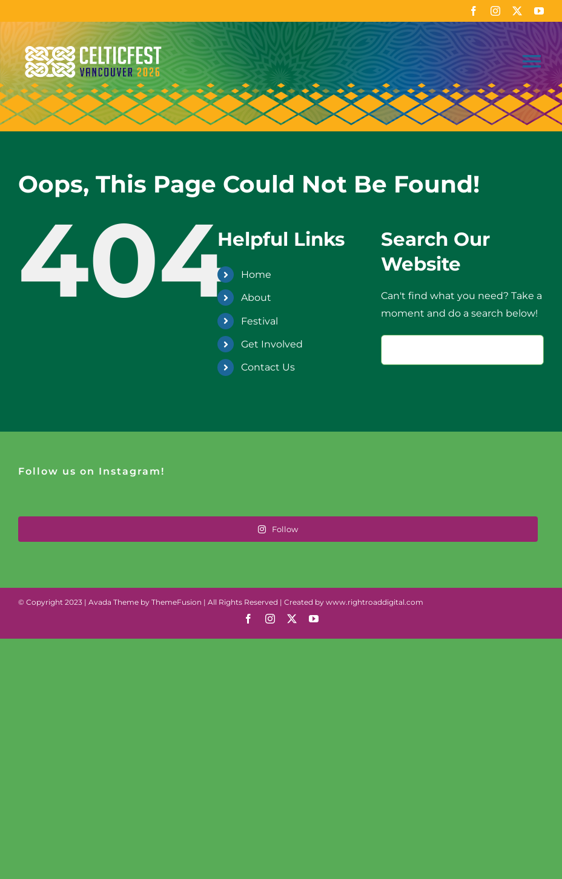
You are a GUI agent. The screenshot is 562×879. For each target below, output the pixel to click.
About (256, 297)
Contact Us (268, 367)
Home (256, 274)
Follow (277, 529)
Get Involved (272, 344)
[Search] (396, 350)
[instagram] (495, 11)
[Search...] (462, 350)
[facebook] (473, 11)
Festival (259, 321)
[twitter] (517, 11)
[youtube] (539, 11)
